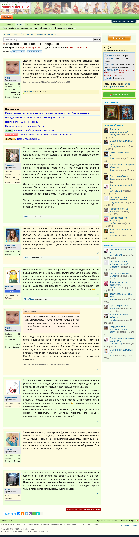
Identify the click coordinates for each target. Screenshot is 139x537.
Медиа (37, 24)
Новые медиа (111, 102)
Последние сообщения (65, 28)
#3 (98, 253)
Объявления (49, 24)
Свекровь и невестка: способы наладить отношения (45, 134)
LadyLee (114, 320)
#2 (98, 212)
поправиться (34, 51)
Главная (9, 24)
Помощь (115, 521)
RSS (137, 520)
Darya (112, 158)
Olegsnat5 (114, 202)
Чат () (107, 47)
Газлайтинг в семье (119, 209)
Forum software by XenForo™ (24, 531)
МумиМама (29, 91)
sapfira (113, 223)
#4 (98, 294)
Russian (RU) (6, 521)
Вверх (131, 521)
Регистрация (119, 38)
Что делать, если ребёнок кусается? (119, 198)
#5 (98, 369)
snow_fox (114, 134)
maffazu (114, 211)
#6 (98, 421)
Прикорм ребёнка (119, 176)
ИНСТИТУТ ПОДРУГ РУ (15, 7)
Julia (112, 355)
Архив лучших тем (29, 28)
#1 (98, 87)
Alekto (113, 235)
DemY (112, 332)
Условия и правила (128, 525)
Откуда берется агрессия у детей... (119, 327)
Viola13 (70, 47)
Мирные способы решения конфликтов (34, 130)
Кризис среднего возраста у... (118, 219)
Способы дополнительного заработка (24, 126)
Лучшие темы (46, 28)
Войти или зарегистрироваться (124, 21)
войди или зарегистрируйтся (117, 85)
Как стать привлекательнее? (119, 130)
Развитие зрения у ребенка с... (119, 316)
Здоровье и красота (30, 47)
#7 (98, 453)
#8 (98, 494)
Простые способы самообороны (21, 122)
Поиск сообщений (11, 28)
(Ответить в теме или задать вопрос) (83, 509)
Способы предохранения (27, 139)
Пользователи (65, 24)
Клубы (20, 25)
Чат (28, 24)
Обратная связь (103, 521)
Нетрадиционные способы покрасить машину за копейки (34, 117)
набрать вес (18, 51)
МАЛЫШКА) (116, 191)
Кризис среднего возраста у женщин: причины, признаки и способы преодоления (47, 113)
